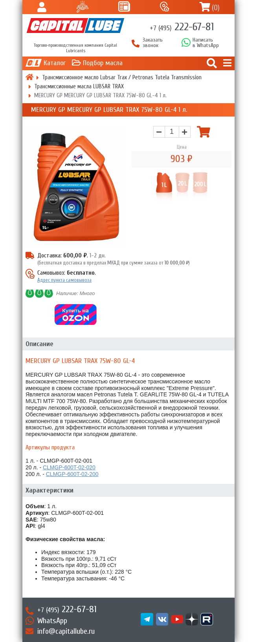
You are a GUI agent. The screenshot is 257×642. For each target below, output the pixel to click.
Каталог (55, 63)
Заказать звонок (153, 42)
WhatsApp (52, 620)
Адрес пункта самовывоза (64, 280)
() (216, 7)
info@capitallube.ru (66, 631)
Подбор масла (103, 63)
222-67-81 (182, 26)
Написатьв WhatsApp (206, 42)
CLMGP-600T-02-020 (69, 467)
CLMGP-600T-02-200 (72, 474)
